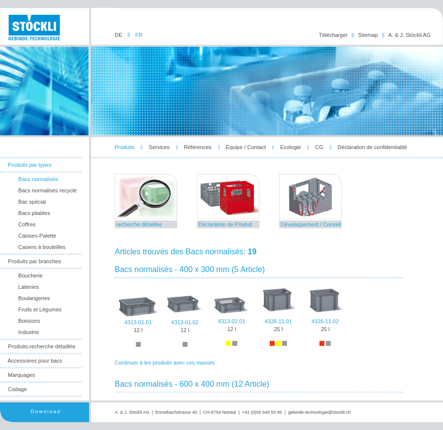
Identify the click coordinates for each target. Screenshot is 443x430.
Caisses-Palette (37, 236)
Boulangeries (34, 298)
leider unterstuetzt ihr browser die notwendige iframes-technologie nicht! (267, 283)
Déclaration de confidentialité (372, 147)
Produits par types (30, 165)
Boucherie (30, 275)
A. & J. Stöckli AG (409, 35)
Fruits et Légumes (40, 309)
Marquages (21, 375)
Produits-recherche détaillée (41, 346)
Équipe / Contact (246, 147)
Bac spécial (32, 202)
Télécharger (333, 35)
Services (159, 147)
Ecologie (290, 147)
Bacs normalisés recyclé (47, 190)
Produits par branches (34, 261)
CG (319, 147)
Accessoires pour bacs (34, 361)
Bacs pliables (34, 213)
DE (119, 35)
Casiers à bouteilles (41, 247)
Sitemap (368, 35)
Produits (124, 147)
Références (198, 147)
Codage (17, 389)
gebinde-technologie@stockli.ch (319, 412)
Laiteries (28, 287)
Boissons (29, 321)
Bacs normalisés (38, 179)
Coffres (26, 224)
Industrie (28, 332)
